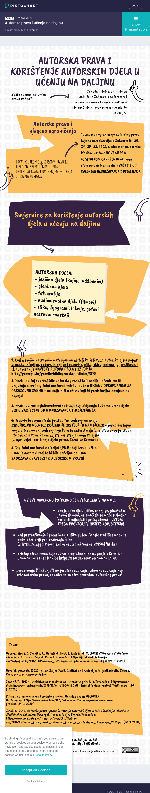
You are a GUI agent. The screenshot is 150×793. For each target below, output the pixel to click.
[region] (36, 760)
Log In (135, 5)
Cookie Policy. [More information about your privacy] (44, 754)
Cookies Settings (36, 781)
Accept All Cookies (36, 770)
